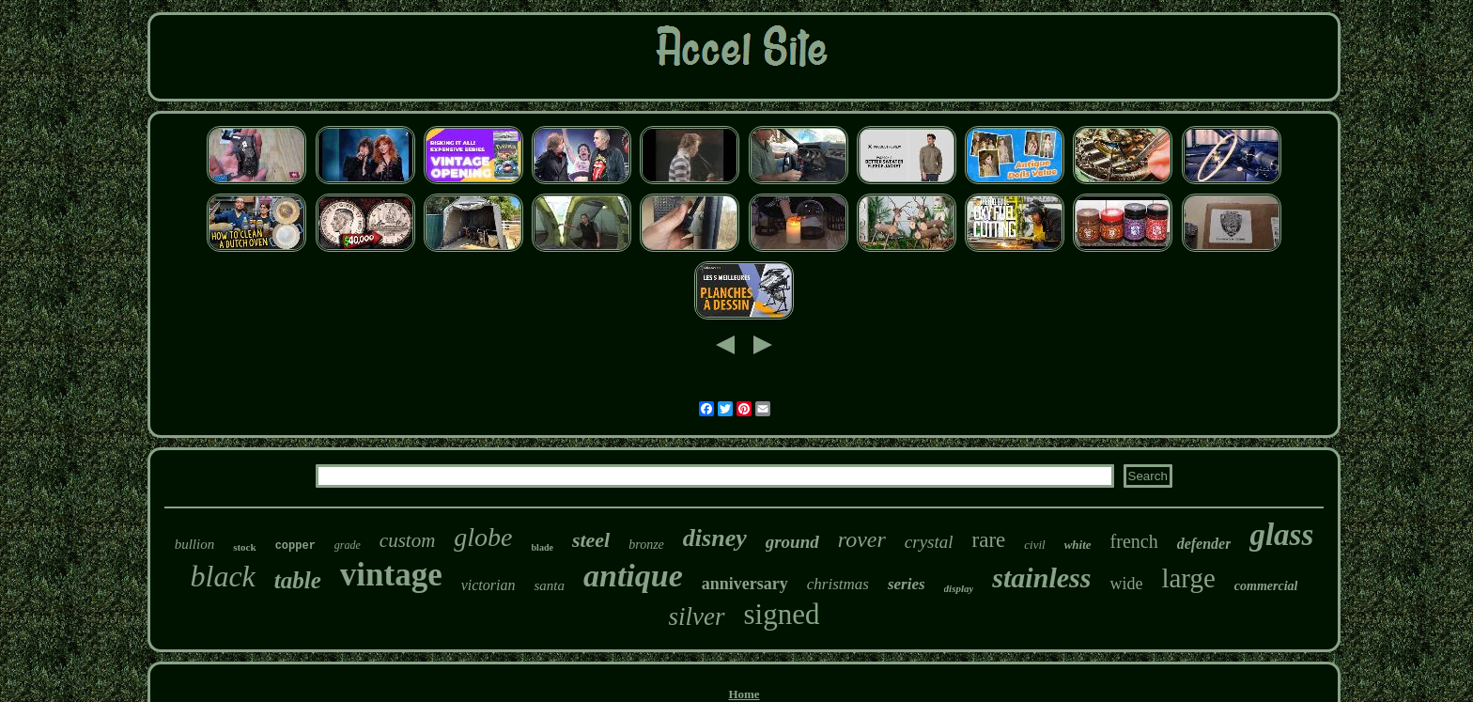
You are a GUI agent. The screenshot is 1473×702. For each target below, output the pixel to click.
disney (715, 538)
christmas (838, 584)
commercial (1266, 586)
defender (1204, 544)
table (297, 580)
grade (347, 545)
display (959, 588)
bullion (195, 544)
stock (244, 547)
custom (408, 540)
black (223, 576)
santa (549, 585)
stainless (1041, 577)
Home (743, 694)
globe (483, 537)
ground (792, 542)
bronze (646, 545)
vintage (391, 574)
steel (591, 540)
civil (1034, 545)
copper (295, 546)
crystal (929, 542)
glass (1281, 535)
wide (1125, 583)
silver (697, 616)
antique (633, 575)
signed (782, 614)
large (1188, 578)
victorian (488, 585)
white (1078, 545)
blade (542, 547)
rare (989, 540)
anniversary (745, 583)
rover (862, 539)
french (1134, 541)
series (906, 584)
